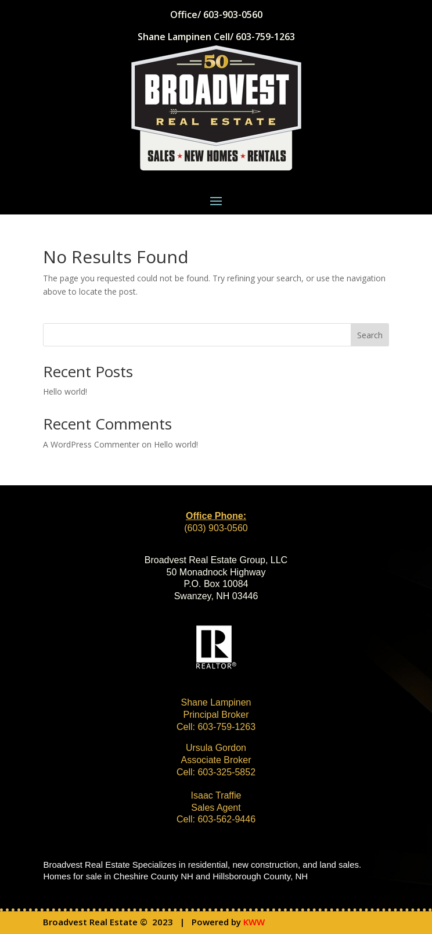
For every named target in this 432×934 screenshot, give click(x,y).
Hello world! (65, 391)
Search (370, 335)
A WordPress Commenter (91, 444)
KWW (254, 922)
